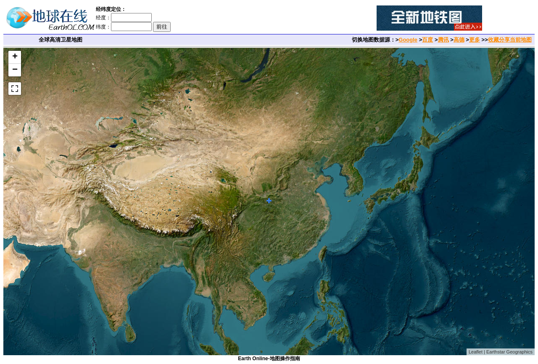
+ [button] (15, 57)
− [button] (15, 70)
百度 (427, 40)
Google (407, 40)
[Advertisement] (278, 18)
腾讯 (443, 40)
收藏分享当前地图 (510, 40)
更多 (474, 40)
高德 (459, 40)
